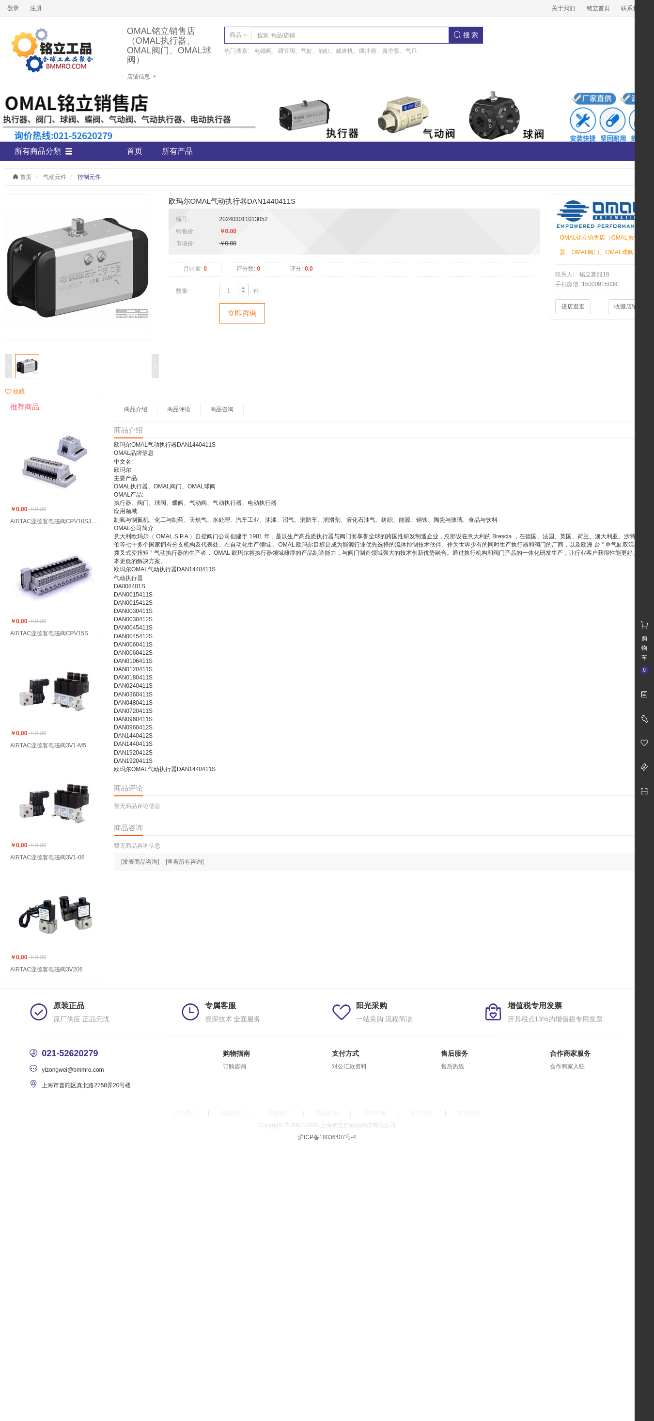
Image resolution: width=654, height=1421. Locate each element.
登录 (13, 8)
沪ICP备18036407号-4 (327, 1137)
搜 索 (466, 35)
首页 (134, 151)
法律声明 (374, 1113)
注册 (36, 8)
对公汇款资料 (349, 1066)
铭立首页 (598, 8)
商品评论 (178, 409)
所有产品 (177, 151)
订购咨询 (234, 1066)
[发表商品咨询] (140, 861)
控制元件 (89, 177)
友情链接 (469, 1113)
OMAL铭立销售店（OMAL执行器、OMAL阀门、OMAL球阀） (169, 46)
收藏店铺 (626, 306)
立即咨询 (242, 313)
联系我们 (632, 8)
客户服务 (422, 1113)
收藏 (15, 391)
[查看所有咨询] (185, 861)
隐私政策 (327, 1113)
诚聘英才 (279, 1113)
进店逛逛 (573, 306)
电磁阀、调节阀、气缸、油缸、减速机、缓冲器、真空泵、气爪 (335, 51)
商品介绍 (135, 409)
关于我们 (563, 8)
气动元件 (54, 177)
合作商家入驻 (567, 1066)
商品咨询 (222, 409)
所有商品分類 (44, 151)
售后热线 (452, 1066)
